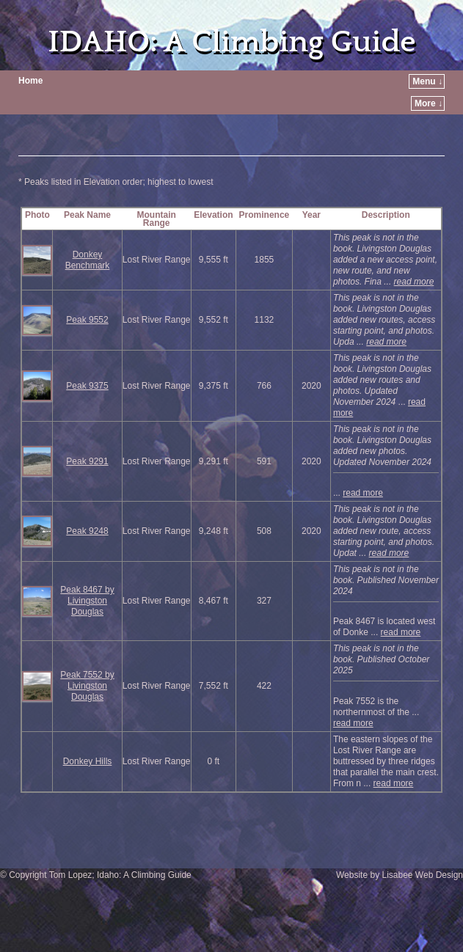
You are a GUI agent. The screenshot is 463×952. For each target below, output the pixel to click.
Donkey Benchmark (87, 260)
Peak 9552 (87, 320)
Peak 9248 (87, 531)
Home (30, 81)
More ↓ (428, 103)
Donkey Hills (87, 761)
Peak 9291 (87, 461)
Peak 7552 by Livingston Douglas (87, 686)
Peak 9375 (87, 386)
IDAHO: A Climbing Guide (231, 42)
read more (414, 282)
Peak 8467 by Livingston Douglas (87, 601)
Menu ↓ (427, 81)
